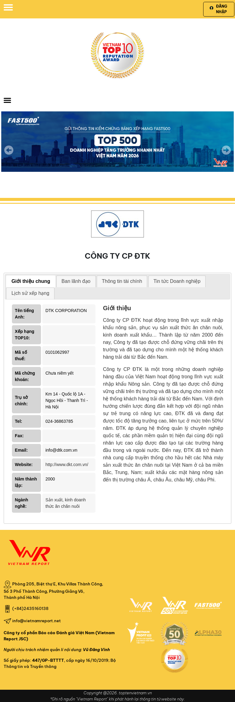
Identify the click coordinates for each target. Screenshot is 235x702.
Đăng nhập (218, 9)
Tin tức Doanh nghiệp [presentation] (177, 281)
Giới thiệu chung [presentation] (30, 281)
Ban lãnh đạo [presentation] (76, 281)
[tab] (30, 281)
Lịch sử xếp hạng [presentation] (30, 293)
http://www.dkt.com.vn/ (66, 464)
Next (226, 154)
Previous (8, 150)
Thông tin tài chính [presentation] (122, 281)
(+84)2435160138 (30, 608)
